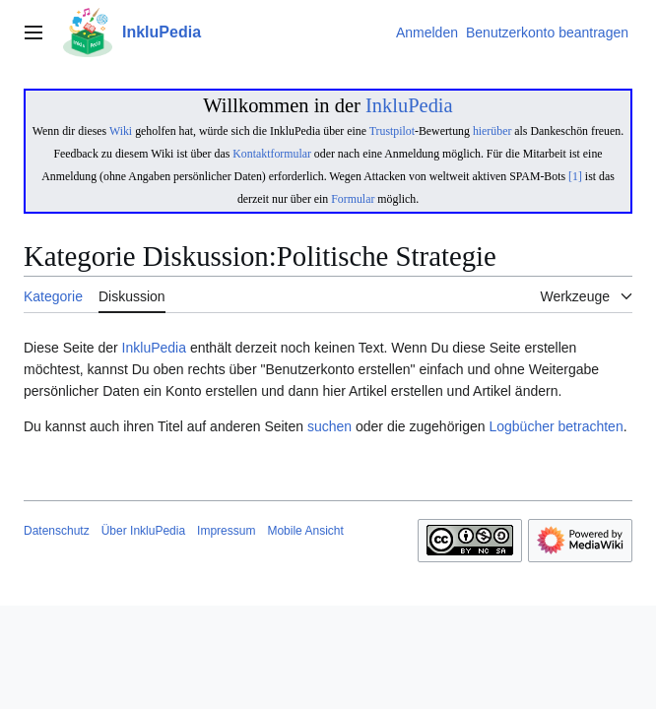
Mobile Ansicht (305, 531)
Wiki (120, 131)
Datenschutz (57, 531)
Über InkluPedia (143, 531)
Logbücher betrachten (556, 426)
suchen (329, 426)
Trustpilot (392, 131)
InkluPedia (409, 105)
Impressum (226, 531)
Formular (352, 199)
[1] (575, 176)
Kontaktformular (271, 154)
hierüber (492, 131)
